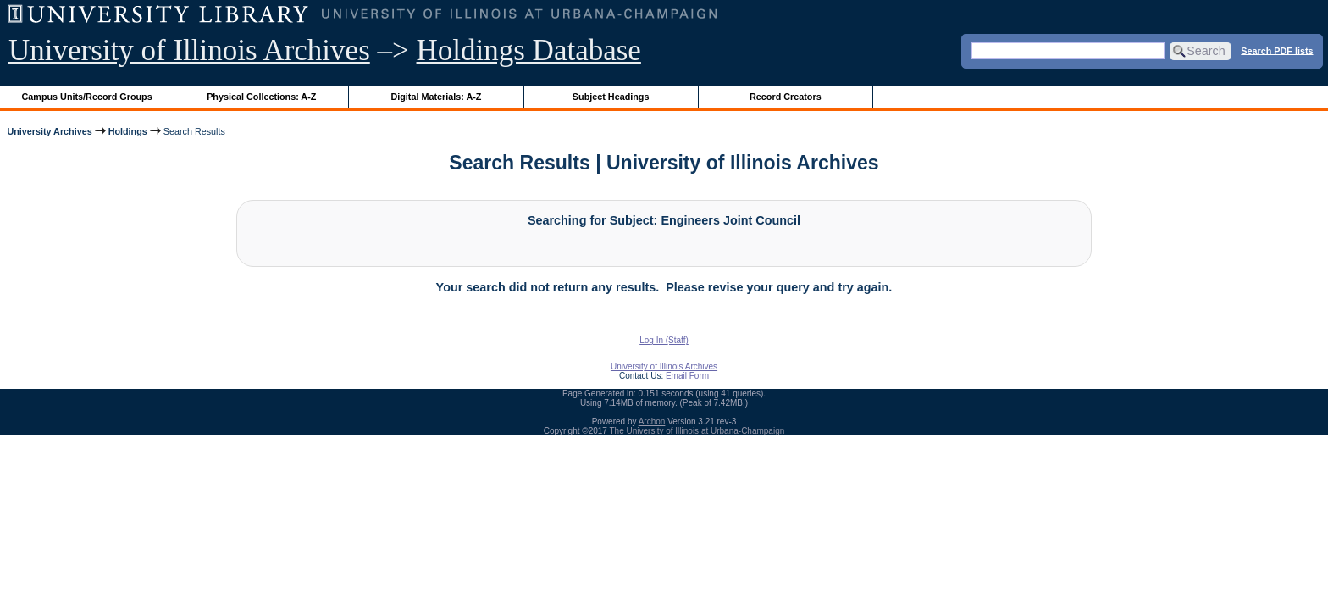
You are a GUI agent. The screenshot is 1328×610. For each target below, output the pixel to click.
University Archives (49, 131)
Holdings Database (529, 50)
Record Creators (786, 97)
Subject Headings (611, 97)
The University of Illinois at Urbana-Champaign (697, 430)
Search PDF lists (1277, 50)
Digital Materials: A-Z (435, 97)
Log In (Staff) (664, 340)
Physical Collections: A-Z (261, 97)
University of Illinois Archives (189, 50)
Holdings (127, 131)
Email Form (687, 375)
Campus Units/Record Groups (87, 97)
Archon (652, 421)
